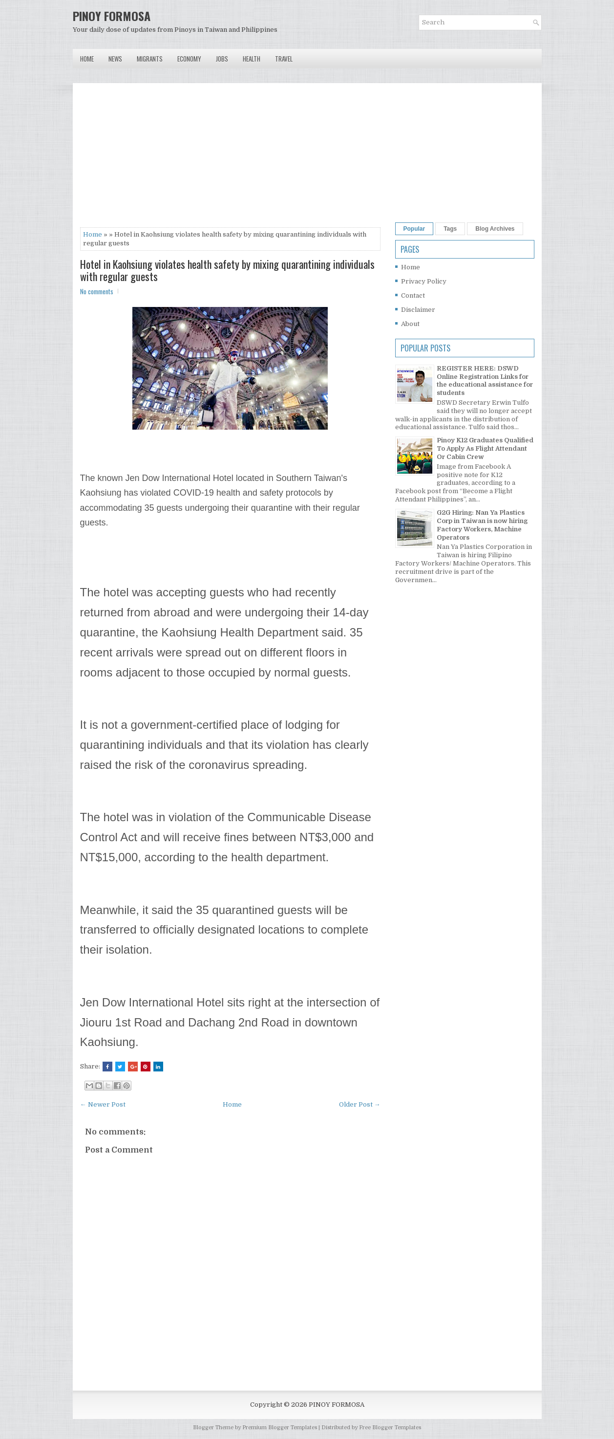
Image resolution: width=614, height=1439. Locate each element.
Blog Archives (494, 228)
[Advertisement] (230, 158)
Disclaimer (418, 309)
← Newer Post (103, 1104)
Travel (284, 59)
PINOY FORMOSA (111, 15)
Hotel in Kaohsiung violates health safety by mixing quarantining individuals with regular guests (227, 270)
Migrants (150, 59)
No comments (96, 291)
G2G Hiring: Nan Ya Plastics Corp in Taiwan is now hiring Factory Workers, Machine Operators (482, 525)
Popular (414, 228)
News (115, 59)
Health (251, 59)
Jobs (222, 59)
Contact (413, 295)
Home (87, 59)
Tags (450, 228)
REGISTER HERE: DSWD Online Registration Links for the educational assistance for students (485, 381)
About (410, 323)
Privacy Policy (423, 281)
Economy (189, 59)
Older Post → (360, 1104)
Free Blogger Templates (390, 1427)
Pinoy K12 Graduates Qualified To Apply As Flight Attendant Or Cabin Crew (485, 448)
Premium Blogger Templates (279, 1427)
